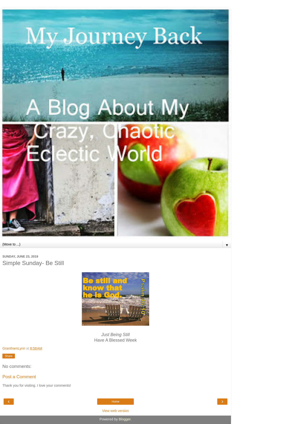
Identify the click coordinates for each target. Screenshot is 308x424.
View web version (115, 411)
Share (9, 356)
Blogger (125, 419)
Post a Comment (19, 376)
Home (115, 401)
